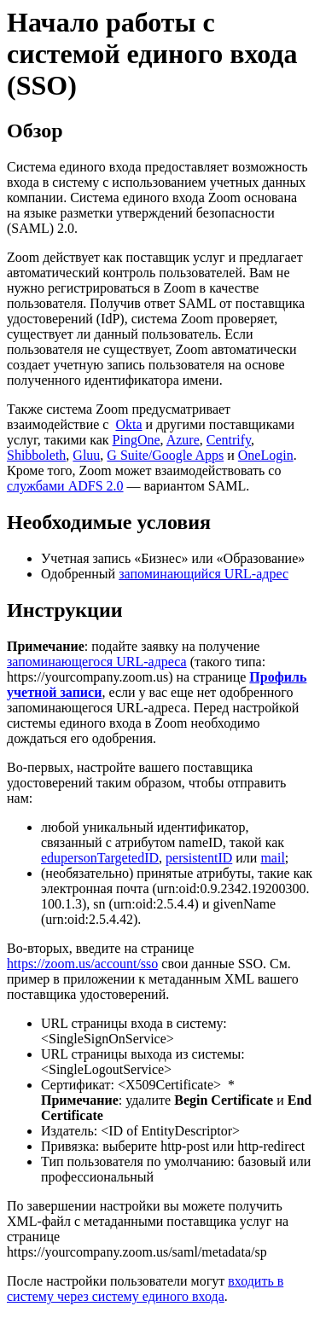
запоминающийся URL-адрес (203, 573)
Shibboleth (36, 455)
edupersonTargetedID (100, 858)
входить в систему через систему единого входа (145, 1288)
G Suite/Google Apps (165, 455)
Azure (183, 440)
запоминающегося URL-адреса (97, 661)
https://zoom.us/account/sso (82, 963)
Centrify (229, 440)
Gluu (86, 455)
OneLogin (266, 455)
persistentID (199, 858)
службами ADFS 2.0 (65, 486)
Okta (128, 424)
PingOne (136, 440)
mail (272, 858)
